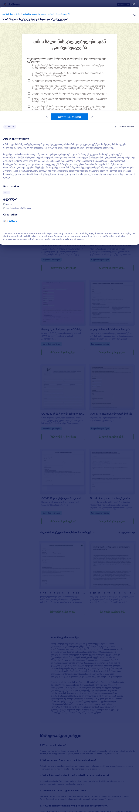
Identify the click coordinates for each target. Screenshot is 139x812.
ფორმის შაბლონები (11, 14)
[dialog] (69, 406)
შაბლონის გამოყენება (69, 116)
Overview (9, 126)
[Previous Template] (47, 116)
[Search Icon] (134, 15)
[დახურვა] (134, 4)
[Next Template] (92, 116)
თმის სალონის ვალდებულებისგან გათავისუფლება (46, 14)
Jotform (13, 220)
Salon (7, 192)
